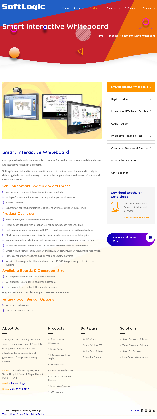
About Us (79, 8)
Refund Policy (37, 414)
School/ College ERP (92, 345)
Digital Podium (120, 99)
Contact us (148, 8)
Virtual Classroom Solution (135, 345)
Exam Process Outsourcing (135, 357)
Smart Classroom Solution (135, 339)
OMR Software (90, 339)
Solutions (112, 8)
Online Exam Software (93, 351)
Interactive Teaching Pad (126, 136)
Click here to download (137, 217)
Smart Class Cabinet (123, 160)
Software (130, 8)
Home (65, 8)
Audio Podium (119, 123)
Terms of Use (8, 414)
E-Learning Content (92, 357)
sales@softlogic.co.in (19, 383)
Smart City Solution (131, 351)
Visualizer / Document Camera (129, 148)
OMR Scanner (119, 172)
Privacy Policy (23, 414)
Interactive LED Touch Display (129, 111)
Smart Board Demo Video (134, 238)
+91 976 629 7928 (19, 389)
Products (94, 8)
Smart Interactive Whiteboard (129, 86)
